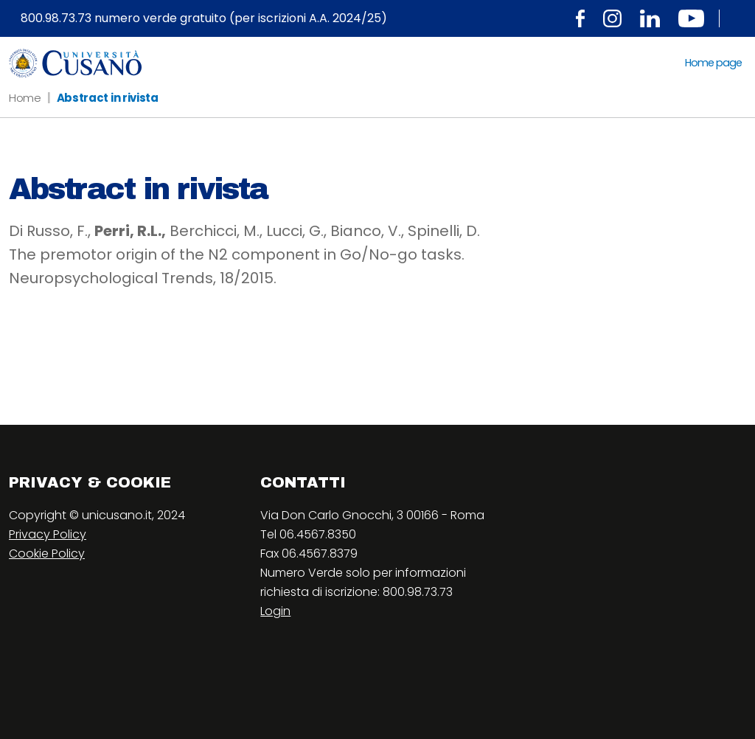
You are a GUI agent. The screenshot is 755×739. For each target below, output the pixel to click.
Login (275, 611)
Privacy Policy (47, 534)
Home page (713, 62)
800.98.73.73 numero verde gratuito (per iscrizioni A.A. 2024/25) (204, 18)
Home (25, 97)
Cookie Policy (47, 553)
